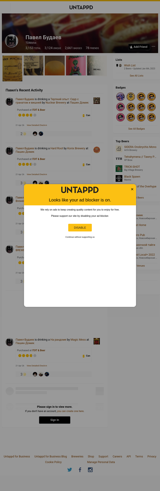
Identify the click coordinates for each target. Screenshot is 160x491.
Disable (80, 227)
